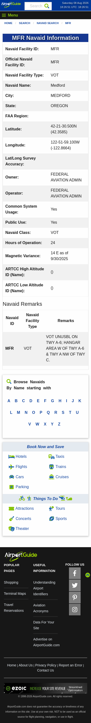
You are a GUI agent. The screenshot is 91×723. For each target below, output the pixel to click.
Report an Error (70, 665)
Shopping (11, 582)
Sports (58, 519)
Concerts (19, 519)
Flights (17, 467)
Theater (18, 529)
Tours (57, 508)
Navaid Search (48, 23)
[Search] (46, 6)
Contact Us (45, 670)
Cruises (59, 477)
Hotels (17, 456)
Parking (18, 487)
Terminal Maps (15, 593)
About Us (26, 665)
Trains (57, 467)
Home (8, 23)
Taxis (57, 456)
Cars (16, 477)
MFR (68, 23)
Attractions (21, 508)
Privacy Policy (45, 665)
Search (24, 23)
